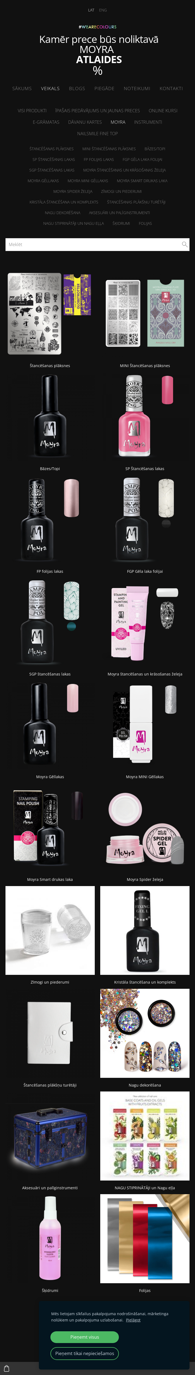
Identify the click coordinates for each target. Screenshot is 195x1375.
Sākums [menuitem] (22, 88)
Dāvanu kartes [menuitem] (85, 122)
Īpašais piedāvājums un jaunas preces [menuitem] (97, 111)
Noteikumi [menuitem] (137, 88)
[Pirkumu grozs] (6, 1368)
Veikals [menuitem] (50, 88)
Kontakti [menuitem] (171, 88)
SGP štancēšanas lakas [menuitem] (51, 170)
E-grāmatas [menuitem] (46, 122)
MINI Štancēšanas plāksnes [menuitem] (109, 148)
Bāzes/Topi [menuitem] (155, 148)
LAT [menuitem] (91, 10)
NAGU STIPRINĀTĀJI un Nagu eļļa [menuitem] (73, 223)
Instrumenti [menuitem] (148, 122)
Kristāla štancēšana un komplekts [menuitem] (64, 202)
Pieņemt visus (84, 1337)
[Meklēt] (97, 244)
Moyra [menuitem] (118, 122)
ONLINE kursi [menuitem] (163, 111)
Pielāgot (133, 1320)
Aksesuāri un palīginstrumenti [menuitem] (119, 212)
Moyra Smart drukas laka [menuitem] (142, 180)
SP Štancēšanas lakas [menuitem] (54, 159)
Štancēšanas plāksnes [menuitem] (52, 148)
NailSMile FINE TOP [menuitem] (97, 134)
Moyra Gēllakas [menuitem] (43, 180)
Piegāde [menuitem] (104, 88)
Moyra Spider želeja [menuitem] (72, 191)
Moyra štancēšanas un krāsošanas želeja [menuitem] (124, 170)
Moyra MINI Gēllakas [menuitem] (88, 180)
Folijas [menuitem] (145, 223)
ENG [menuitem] (103, 10)
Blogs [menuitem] (77, 88)
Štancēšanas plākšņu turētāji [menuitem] (136, 202)
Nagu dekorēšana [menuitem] (62, 212)
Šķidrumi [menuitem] (121, 223)
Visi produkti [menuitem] (32, 111)
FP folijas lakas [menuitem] (99, 159)
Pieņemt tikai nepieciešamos (84, 1353)
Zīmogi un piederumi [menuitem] (121, 191)
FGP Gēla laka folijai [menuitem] (142, 159)
